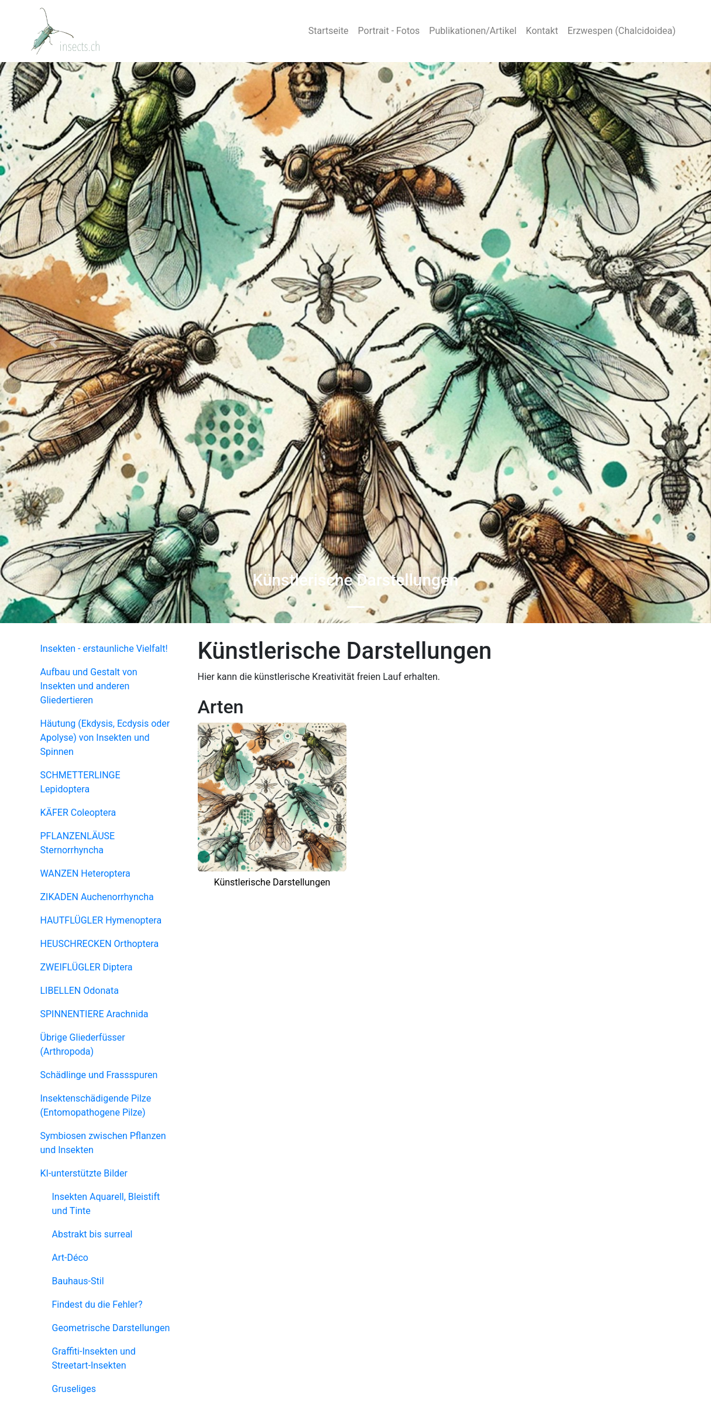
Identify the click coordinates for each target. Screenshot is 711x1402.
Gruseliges (74, 1388)
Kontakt (542, 30)
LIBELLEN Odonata (79, 990)
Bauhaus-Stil (78, 1281)
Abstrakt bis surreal (92, 1234)
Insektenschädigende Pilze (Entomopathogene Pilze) (96, 1105)
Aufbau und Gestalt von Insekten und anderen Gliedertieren (89, 686)
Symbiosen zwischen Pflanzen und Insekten (103, 1142)
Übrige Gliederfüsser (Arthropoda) (82, 1044)
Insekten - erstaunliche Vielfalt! (104, 648)
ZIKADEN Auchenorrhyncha (97, 896)
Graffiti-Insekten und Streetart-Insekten (94, 1358)
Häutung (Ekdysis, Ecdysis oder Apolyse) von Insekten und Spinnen (105, 737)
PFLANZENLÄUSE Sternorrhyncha (77, 843)
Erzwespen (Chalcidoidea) (622, 30)
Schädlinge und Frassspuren (99, 1074)
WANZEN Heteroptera (85, 873)
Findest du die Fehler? (97, 1304)
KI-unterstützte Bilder (84, 1173)
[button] (53, 342)
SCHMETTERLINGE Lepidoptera (80, 782)
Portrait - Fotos (389, 30)
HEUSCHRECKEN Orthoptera (99, 943)
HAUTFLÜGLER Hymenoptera (101, 920)
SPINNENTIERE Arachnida (94, 1014)
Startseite (328, 30)
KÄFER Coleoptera (78, 812)
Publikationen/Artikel (472, 30)
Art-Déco (70, 1257)
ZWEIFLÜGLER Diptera (86, 967)
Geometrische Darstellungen (111, 1327)
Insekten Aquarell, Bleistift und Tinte (106, 1203)
